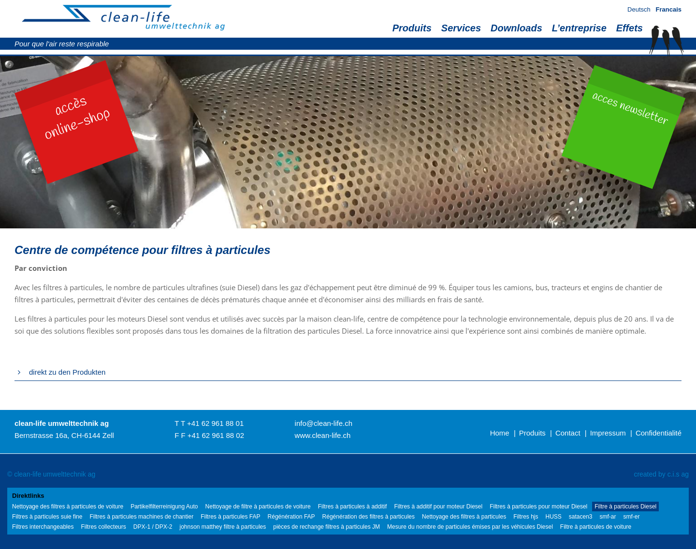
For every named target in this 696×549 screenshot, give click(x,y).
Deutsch (639, 9)
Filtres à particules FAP (230, 516)
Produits (412, 28)
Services (461, 28)
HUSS (553, 516)
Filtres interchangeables (42, 526)
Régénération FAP (291, 516)
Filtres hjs (525, 516)
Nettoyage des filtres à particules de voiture (67, 506)
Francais (669, 9)
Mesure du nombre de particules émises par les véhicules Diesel (470, 526)
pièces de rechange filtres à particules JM (326, 526)
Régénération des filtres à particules (368, 516)
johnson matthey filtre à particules (222, 526)
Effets (629, 28)
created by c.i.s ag (661, 474)
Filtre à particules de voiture (595, 526)
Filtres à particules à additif (352, 506)
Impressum (608, 433)
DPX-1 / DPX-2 (153, 526)
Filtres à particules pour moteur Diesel (538, 506)
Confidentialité (659, 433)
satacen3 (581, 516)
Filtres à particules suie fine (47, 516)
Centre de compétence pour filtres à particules (142, 249)
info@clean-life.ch (323, 423)
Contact (567, 433)
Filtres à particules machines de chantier (141, 516)
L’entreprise (579, 28)
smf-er (632, 516)
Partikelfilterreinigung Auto (164, 506)
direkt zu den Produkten (67, 372)
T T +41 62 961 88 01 (209, 423)
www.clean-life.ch (323, 435)
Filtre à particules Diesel (625, 506)
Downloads (516, 28)
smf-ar (608, 516)
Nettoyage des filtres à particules (464, 516)
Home (499, 433)
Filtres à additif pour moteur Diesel (438, 506)
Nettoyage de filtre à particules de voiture (258, 506)
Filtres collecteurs (103, 526)
